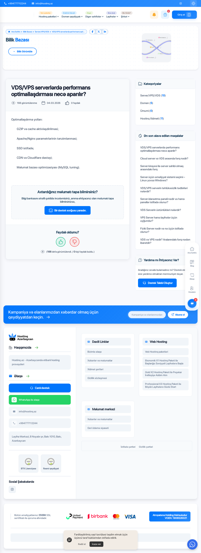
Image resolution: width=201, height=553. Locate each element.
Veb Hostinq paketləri (156, 353)
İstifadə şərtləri (128, 446)
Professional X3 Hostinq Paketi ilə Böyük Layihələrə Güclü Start (163, 387)
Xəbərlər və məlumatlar (99, 362)
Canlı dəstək (40, 388)
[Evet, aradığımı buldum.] (61, 242)
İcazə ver (96, 544)
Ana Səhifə (15, 32)
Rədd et (82, 544)
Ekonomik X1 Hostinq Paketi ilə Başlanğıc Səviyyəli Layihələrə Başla (164, 364)
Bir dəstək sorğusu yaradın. (67, 210)
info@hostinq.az (42, 3)
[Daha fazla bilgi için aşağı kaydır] (22, 51)
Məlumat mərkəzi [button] (101, 411)
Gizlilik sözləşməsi (97, 380)
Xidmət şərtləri (95, 371)
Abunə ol (178, 314)
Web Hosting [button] (156, 344)
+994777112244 (15, 3)
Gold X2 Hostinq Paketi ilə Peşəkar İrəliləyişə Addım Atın (163, 376)
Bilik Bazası (27, 32)
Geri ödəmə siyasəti (98, 430)
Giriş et (184, 14)
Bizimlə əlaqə (94, 353)
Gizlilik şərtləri (146, 446)
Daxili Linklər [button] (98, 344)
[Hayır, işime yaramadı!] (74, 242)
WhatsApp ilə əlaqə (26, 401)
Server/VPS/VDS (42, 32)
